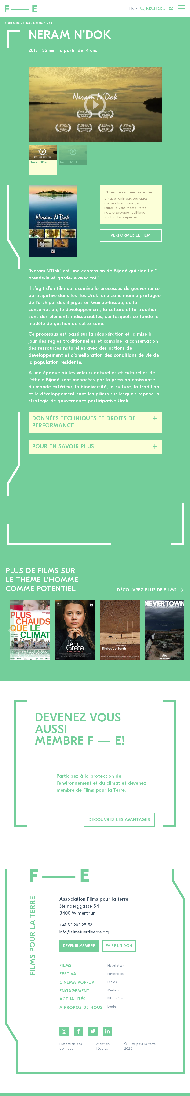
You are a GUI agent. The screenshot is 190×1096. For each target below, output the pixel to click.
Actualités (72, 1002)
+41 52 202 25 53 (77, 926)
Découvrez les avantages (109, 820)
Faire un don (131, 948)
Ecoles (112, 986)
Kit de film (116, 1003)
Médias (114, 994)
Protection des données (70, 1049)
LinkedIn (107, 1034)
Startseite (12, 23)
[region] (95, 161)
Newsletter (116, 970)
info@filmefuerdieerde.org (87, 933)
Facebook (78, 1034)
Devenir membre (83, 948)
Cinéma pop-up (77, 986)
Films (26, 23)
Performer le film (130, 240)
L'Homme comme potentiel (128, 192)
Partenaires (116, 978)
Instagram (64, 1034)
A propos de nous (81, 1011)
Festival (69, 978)
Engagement (74, 994)
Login (112, 1011)
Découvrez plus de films (145, 589)
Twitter (93, 1034)
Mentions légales (103, 1049)
